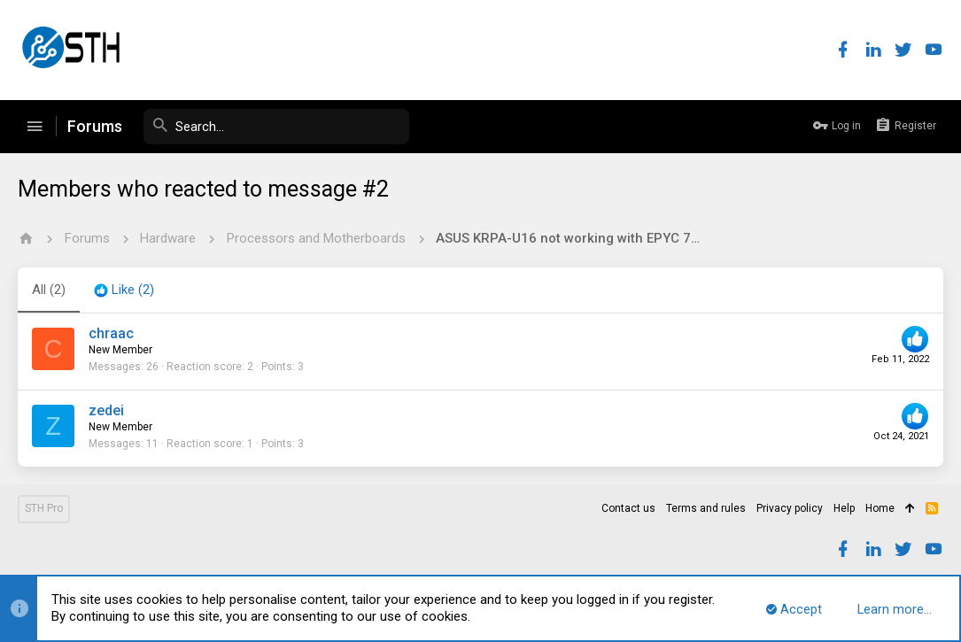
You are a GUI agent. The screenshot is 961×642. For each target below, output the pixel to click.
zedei (106, 410)
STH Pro (44, 508)
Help (844, 508)
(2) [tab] (49, 290)
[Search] (276, 126)
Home (880, 508)
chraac (111, 333)
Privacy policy (789, 508)
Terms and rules (706, 508)
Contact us (628, 508)
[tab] (124, 290)
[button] (34, 126)
